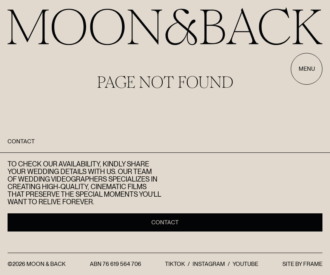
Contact (165, 222)
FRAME (312, 264)
